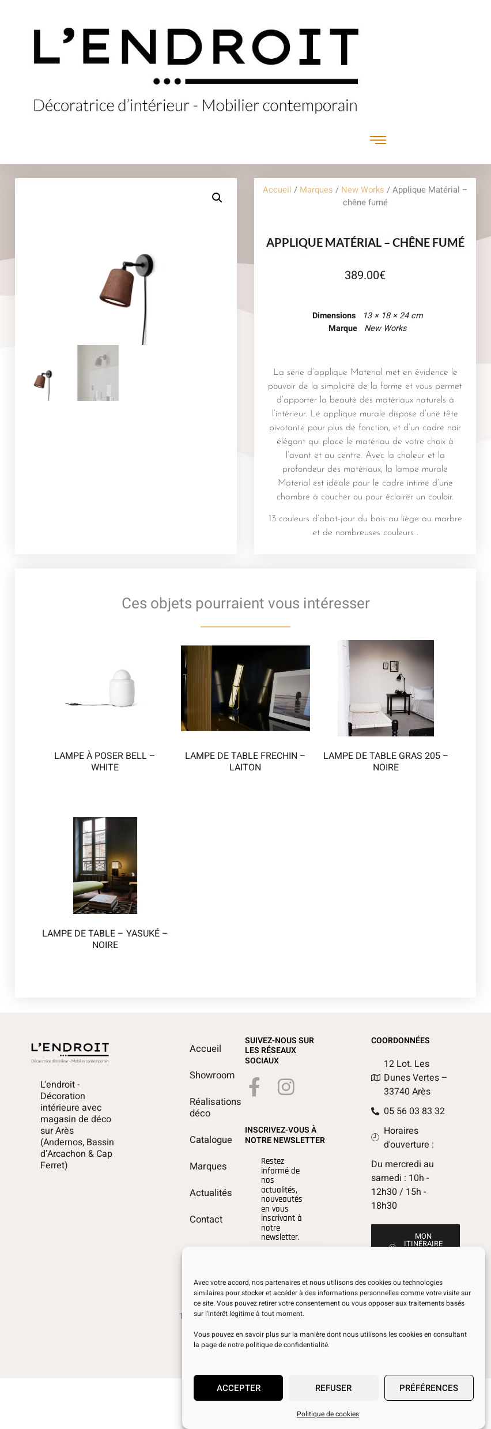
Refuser (333, 1388)
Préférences (428, 1388)
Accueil (277, 190)
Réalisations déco (195, 1107)
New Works (362, 190)
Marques (316, 190)
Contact (195, 1220)
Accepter (238, 1388)
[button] (217, 197)
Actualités (195, 1193)
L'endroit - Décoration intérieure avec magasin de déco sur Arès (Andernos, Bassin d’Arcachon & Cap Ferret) (77, 1125)
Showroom (195, 1075)
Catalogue (195, 1140)
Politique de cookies (328, 1414)
